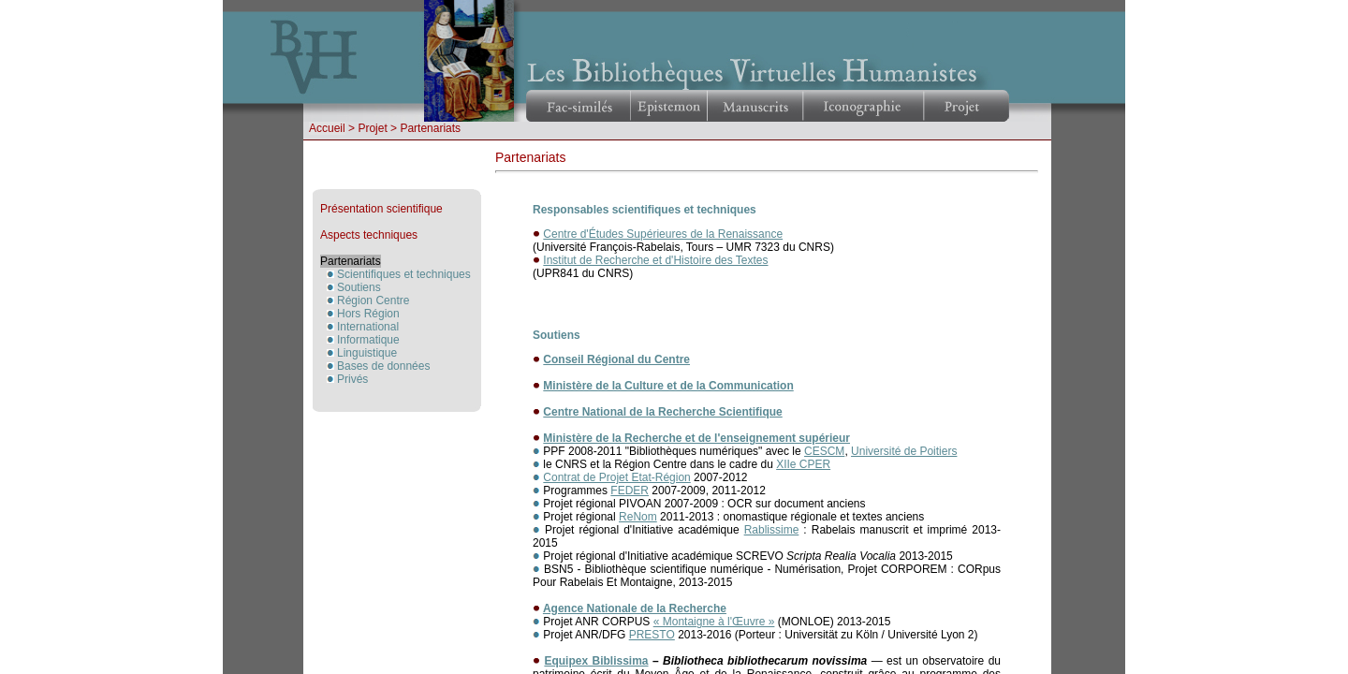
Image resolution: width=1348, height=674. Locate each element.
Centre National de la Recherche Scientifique (662, 411)
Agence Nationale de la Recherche (634, 608)
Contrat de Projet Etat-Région (616, 477)
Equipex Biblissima (596, 660)
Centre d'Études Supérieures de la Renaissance (663, 234)
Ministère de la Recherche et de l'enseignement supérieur (696, 438)
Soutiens (359, 287)
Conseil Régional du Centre (616, 359)
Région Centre (373, 300)
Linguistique (367, 352)
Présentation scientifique (381, 208)
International (368, 326)
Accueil (327, 128)
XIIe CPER (803, 464)
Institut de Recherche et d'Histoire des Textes (655, 260)
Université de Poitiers (904, 451)
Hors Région (368, 313)
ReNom (638, 516)
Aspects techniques (369, 235)
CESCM (824, 451)
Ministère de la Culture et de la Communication (668, 385)
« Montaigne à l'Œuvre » (714, 621)
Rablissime (771, 529)
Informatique (368, 339)
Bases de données (383, 366)
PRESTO (652, 634)
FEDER (629, 490)
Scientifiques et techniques (404, 274)
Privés (352, 379)
